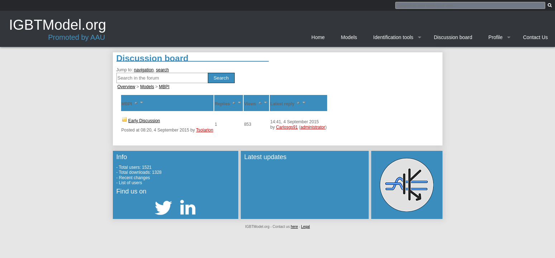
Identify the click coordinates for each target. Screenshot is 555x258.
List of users (130, 182)
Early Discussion (144, 120)
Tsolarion (204, 130)
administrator (312, 127)
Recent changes (134, 177)
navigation (144, 69)
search (162, 69)
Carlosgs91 (287, 127)
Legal (305, 227)
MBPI (164, 86)
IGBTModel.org (57, 25)
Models (147, 86)
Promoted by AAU (76, 37)
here (294, 227)
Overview (126, 86)
